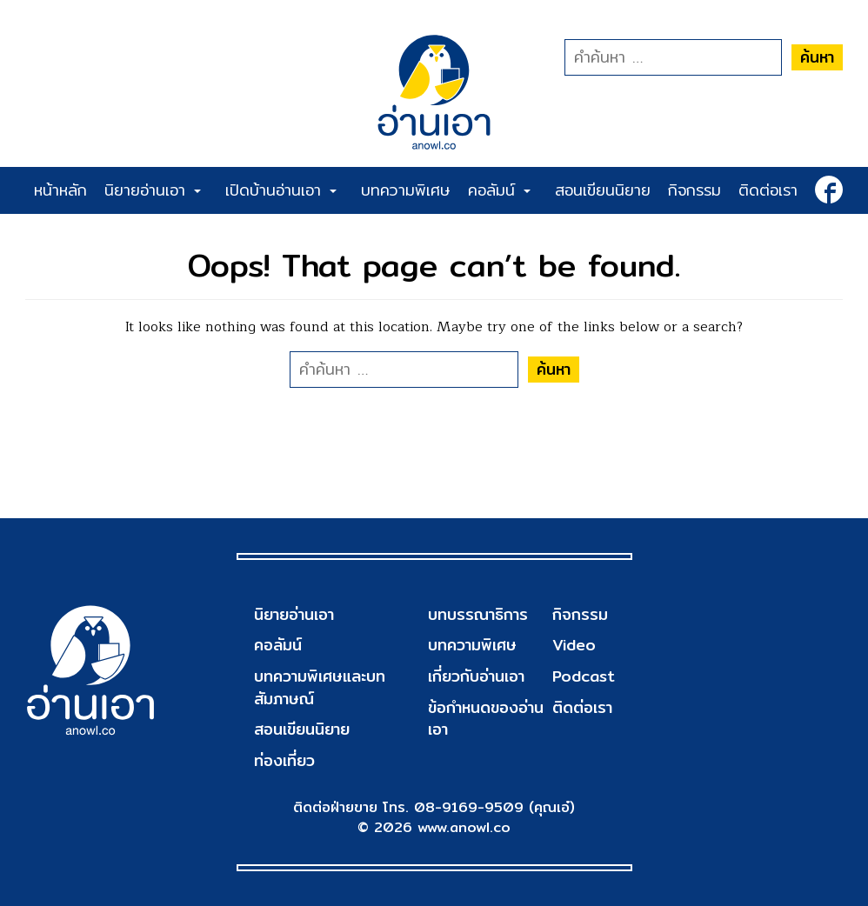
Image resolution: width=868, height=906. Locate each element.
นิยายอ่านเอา (152, 190)
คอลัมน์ (499, 190)
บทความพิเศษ (406, 190)
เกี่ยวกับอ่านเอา (476, 676)
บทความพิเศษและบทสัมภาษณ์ (319, 687)
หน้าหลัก (60, 190)
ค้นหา (817, 57)
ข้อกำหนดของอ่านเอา (486, 719)
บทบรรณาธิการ (478, 614)
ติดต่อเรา (768, 190)
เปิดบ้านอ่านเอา (281, 190)
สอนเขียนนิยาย (603, 190)
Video (574, 644)
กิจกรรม (694, 190)
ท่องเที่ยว (284, 760)
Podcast (583, 676)
